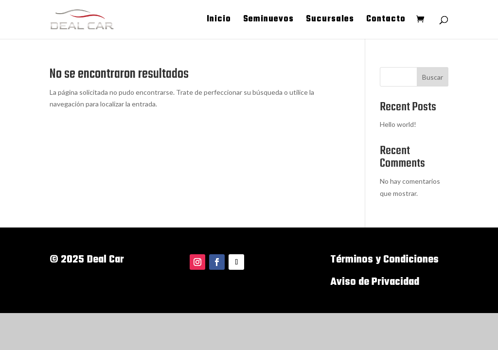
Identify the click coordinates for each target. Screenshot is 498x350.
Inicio (219, 21)
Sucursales (330, 21)
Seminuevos (268, 21)
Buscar (432, 77)
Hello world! (398, 124)
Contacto (386, 21)
